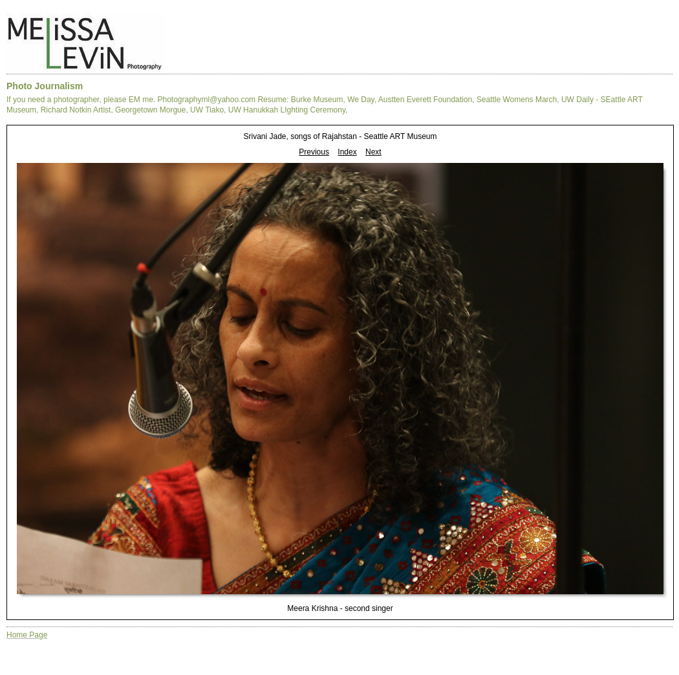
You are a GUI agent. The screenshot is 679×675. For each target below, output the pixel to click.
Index (347, 151)
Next (373, 151)
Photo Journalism (44, 86)
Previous (314, 151)
